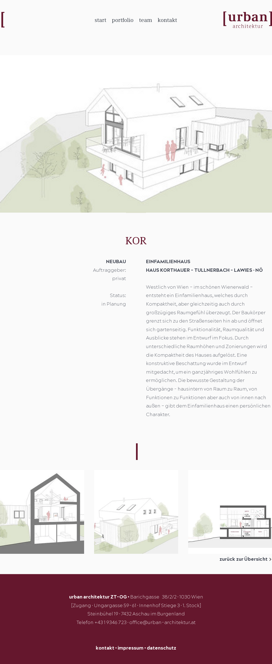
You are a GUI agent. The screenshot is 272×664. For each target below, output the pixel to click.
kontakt (105, 648)
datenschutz (161, 648)
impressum (130, 648)
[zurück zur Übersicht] (237, 559)
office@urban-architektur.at (162, 622)
